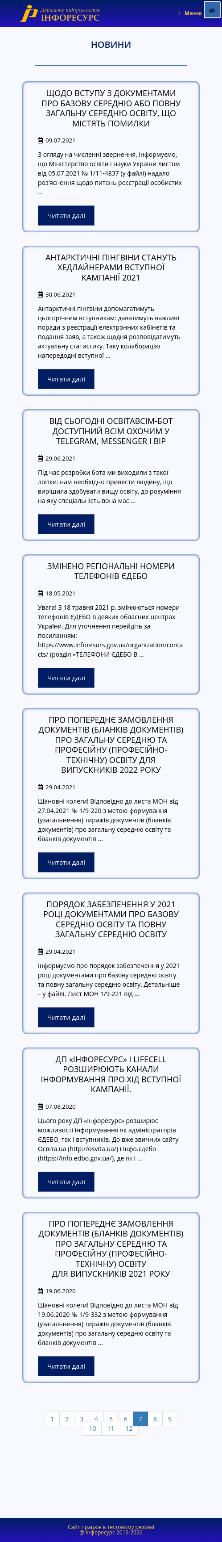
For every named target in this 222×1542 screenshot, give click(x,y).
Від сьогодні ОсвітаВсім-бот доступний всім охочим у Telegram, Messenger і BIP (111, 430)
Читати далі (66, 215)
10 (92, 1428)
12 (129, 1428)
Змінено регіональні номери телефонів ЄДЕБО (111, 571)
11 (110, 1428)
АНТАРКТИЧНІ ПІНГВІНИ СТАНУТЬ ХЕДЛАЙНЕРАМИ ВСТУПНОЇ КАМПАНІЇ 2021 (111, 267)
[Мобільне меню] (190, 13)
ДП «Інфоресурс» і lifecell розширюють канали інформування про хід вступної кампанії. (111, 1074)
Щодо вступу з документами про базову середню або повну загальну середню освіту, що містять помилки (111, 108)
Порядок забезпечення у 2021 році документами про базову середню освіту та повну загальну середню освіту (111, 919)
